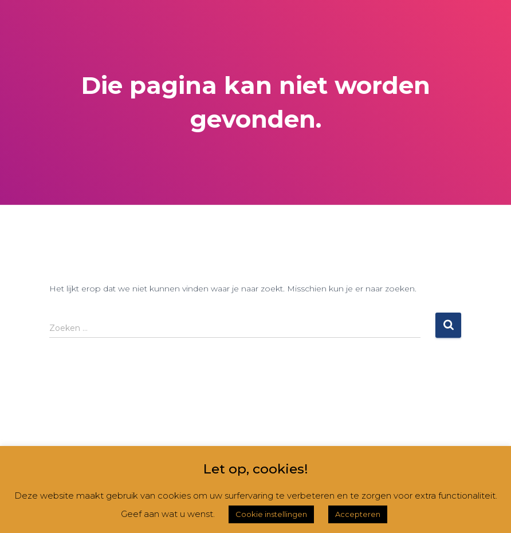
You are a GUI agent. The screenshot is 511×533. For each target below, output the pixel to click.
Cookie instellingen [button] (271, 514)
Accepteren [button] (357, 514)
